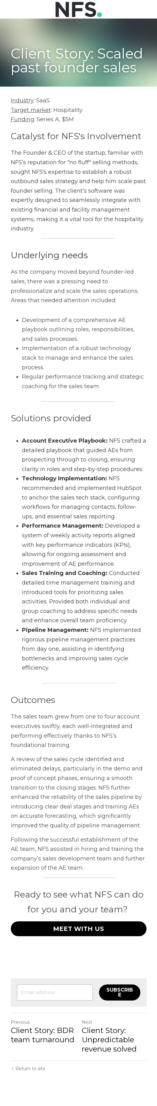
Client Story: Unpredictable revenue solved (109, 1039)
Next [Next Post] (87, 1022)
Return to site (28, 1068)
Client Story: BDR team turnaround (42, 1035)
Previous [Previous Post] (20, 1022)
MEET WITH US (78, 928)
